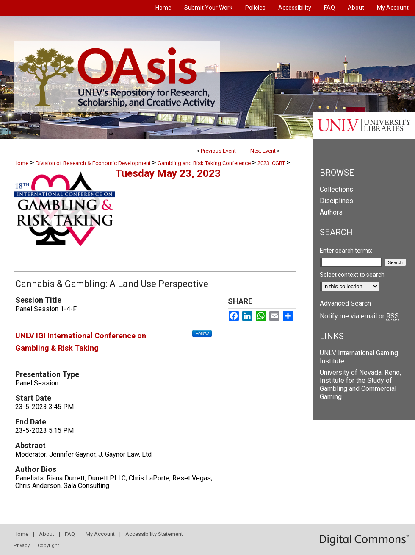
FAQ (70, 534)
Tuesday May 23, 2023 (168, 173)
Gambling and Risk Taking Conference (205, 163)
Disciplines (336, 201)
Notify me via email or (359, 316)
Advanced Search (345, 303)
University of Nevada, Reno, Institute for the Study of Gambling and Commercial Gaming (360, 384)
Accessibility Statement (154, 534)
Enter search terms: (346, 250)
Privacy (22, 545)
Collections (336, 189)
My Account (100, 534)
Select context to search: (353, 274)
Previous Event (218, 151)
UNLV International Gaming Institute (359, 357)
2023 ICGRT (271, 163)
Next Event (263, 151)
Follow (202, 333)
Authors (331, 212)
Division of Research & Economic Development (94, 163)
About (46, 534)
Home (21, 163)
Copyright (48, 545)
